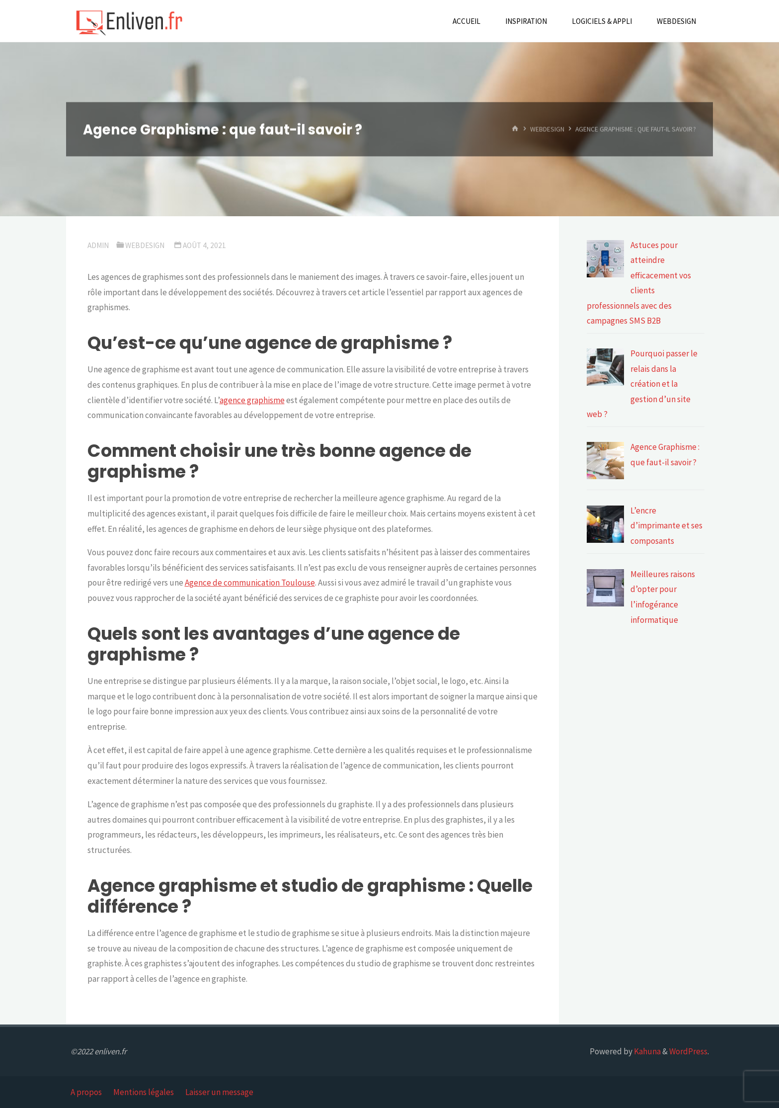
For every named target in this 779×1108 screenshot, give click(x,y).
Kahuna (646, 1051)
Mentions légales (143, 1092)
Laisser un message (219, 1092)
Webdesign (547, 129)
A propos (86, 1092)
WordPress (688, 1051)
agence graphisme (252, 400)
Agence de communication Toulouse (250, 582)
